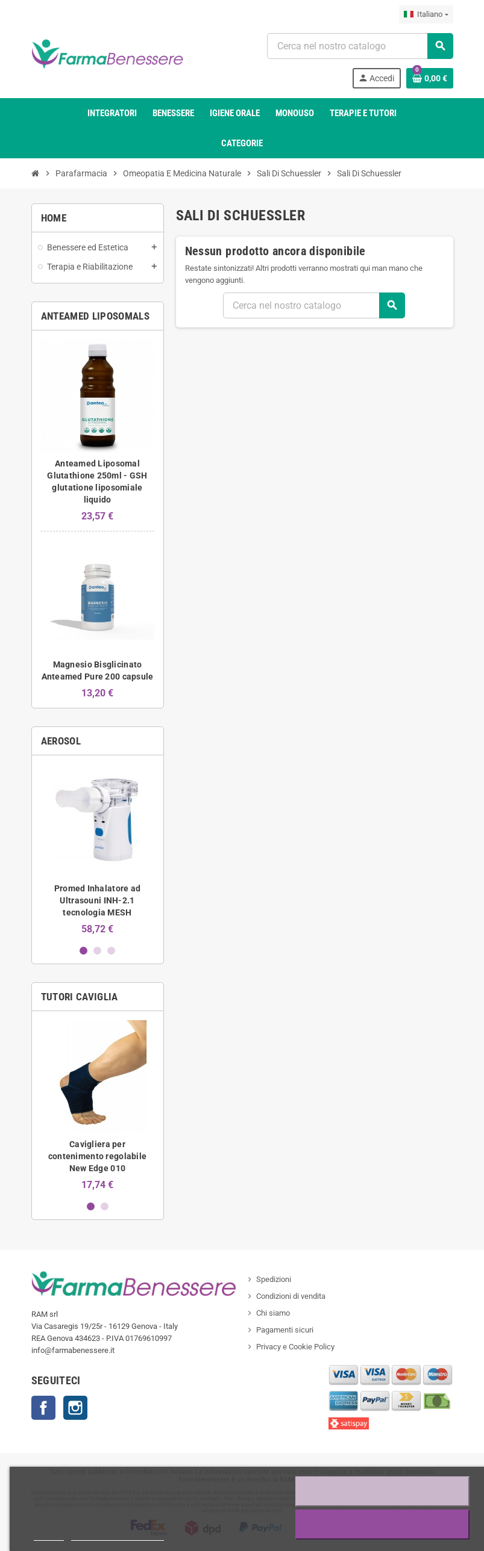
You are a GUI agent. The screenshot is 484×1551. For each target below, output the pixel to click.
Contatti (43, 1408)
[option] (97, 849)
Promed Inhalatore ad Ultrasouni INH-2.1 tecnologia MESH (97, 900)
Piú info (49, 1535)
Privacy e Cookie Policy (295, 1346)
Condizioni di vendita (290, 1296)
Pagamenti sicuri (284, 1329)
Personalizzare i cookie (117, 1535)
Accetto (383, 1524)
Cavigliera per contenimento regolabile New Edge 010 (97, 1156)
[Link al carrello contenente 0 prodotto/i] (429, 78)
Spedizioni (273, 1279)
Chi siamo (273, 1312)
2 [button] (97, 951)
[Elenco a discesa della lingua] (426, 14)
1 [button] (83, 951)
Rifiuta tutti (382, 1491)
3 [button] (111, 951)
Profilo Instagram (75, 1408)
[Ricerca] (359, 46)
